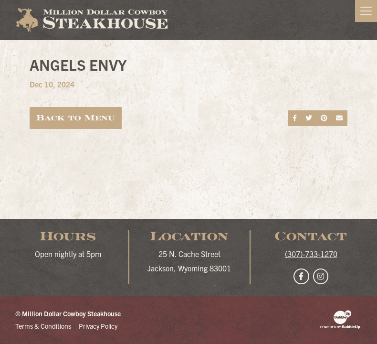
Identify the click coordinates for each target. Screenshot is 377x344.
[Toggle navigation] (366, 11)
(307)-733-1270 (311, 253)
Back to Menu (75, 117)
